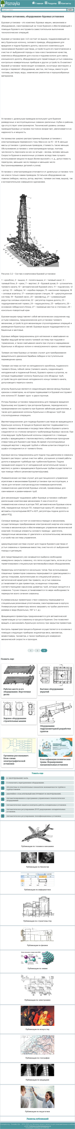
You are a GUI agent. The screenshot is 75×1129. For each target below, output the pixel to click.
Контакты (66, 3)
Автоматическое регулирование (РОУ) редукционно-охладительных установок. (35, 810)
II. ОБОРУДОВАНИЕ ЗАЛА (17, 778)
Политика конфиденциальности (40, 1126)
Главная (39, 3)
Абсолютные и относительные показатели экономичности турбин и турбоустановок (35, 788)
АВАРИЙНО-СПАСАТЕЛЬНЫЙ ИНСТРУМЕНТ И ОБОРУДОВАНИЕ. (33, 794)
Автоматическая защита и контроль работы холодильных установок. (36, 805)
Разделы (52, 3)
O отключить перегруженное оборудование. (25, 783)
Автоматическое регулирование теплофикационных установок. (33, 816)
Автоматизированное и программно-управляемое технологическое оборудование (35, 799)
